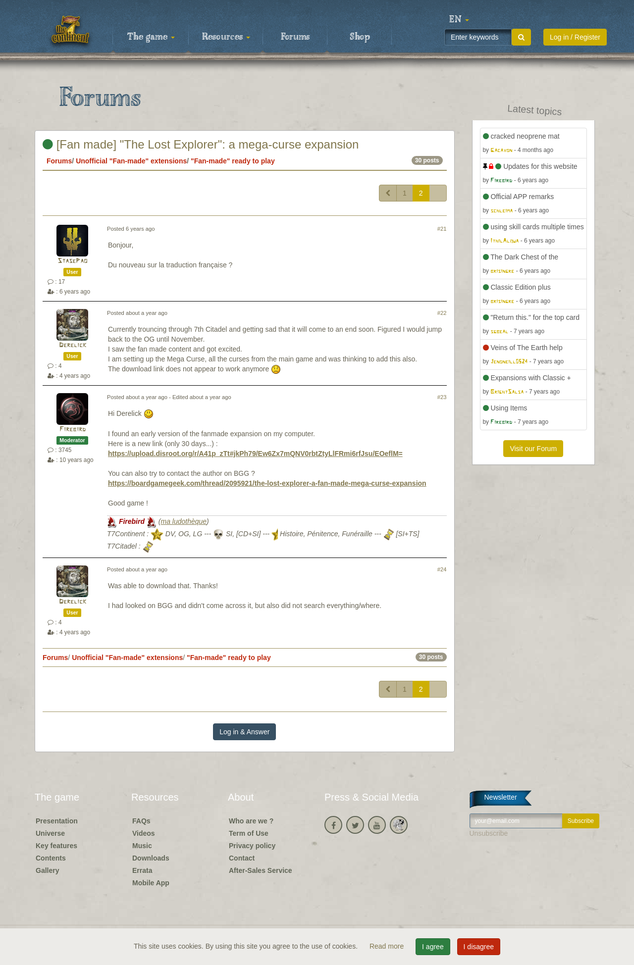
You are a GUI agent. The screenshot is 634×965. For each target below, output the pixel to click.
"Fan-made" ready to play (233, 161)
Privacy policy (252, 846)
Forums (295, 37)
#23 (442, 397)
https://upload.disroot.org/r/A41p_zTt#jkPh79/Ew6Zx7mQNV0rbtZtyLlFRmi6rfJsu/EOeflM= (255, 453)
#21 (442, 229)
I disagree (479, 947)
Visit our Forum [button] (533, 449)
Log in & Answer (244, 732)
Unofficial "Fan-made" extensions (131, 161)
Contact (242, 858)
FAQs (141, 821)
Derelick (72, 345)
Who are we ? (251, 821)
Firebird (72, 429)
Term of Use (248, 833)
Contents (51, 858)
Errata (142, 870)
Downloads (150, 858)
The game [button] (151, 37)
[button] (459, 19)
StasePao (72, 261)
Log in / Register (575, 37)
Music (142, 846)
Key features (56, 846)
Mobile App (150, 883)
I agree (433, 947)
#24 (442, 569)
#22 (442, 313)
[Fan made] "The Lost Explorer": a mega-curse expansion (201, 144)
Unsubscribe (489, 833)
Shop (360, 37)
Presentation (57, 821)
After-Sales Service (260, 870)
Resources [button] (226, 37)
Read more (388, 946)
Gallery (47, 870)
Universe (50, 833)
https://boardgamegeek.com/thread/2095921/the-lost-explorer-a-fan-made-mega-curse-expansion (267, 483)
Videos (143, 833)
